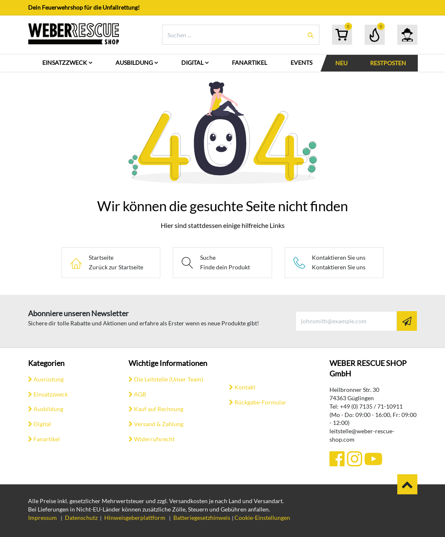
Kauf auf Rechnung (158, 408)
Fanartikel (46, 438)
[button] (407, 321)
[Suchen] (310, 35)
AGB (140, 394)
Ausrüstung (48, 379)
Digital (42, 423)
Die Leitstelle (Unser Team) (168, 379)
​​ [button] (407, 484)
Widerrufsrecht (154, 438)
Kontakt (244, 387)
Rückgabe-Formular (260, 402)
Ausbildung (48, 408)
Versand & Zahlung (158, 423)
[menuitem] (67, 63)
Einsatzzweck (50, 394)
